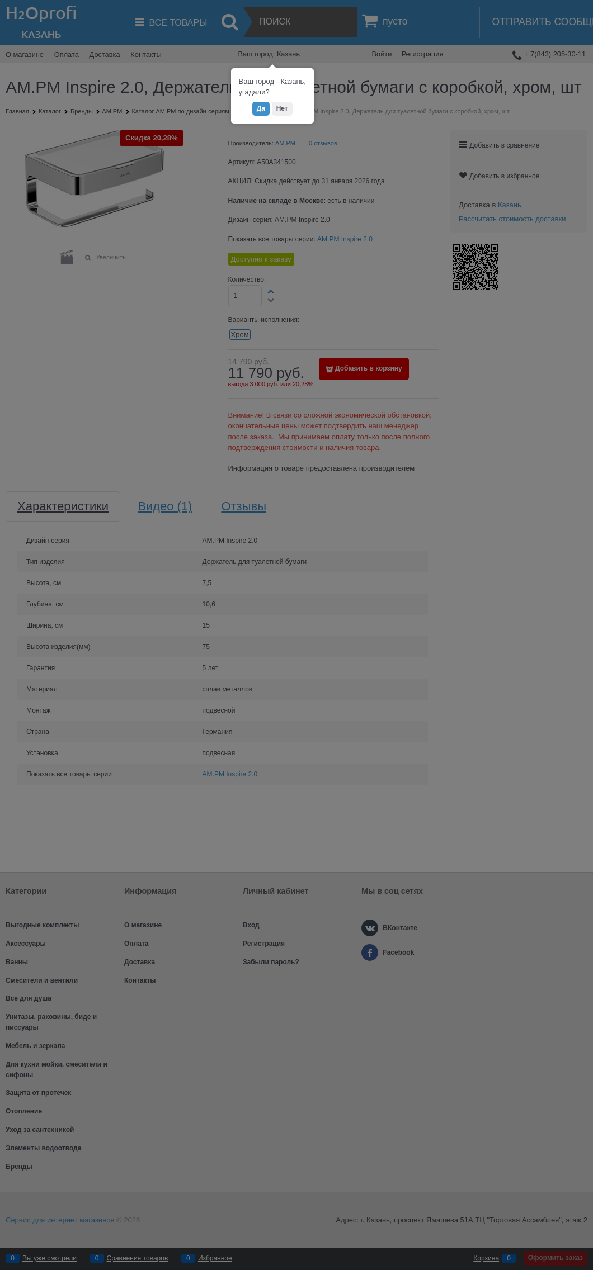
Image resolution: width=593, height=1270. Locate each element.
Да (261, 108)
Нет (282, 108)
